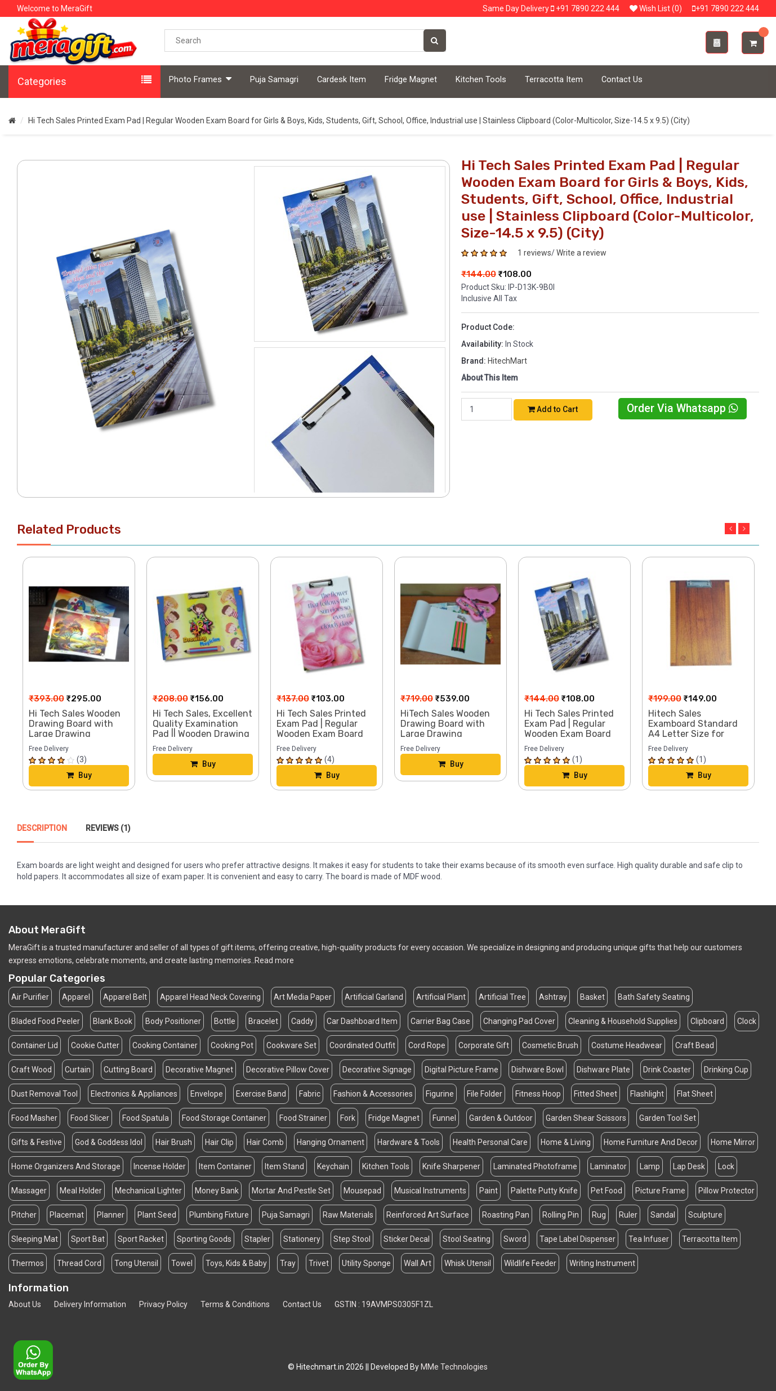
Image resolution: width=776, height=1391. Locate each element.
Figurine (440, 1093)
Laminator (608, 1166)
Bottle (224, 1021)
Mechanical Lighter (148, 1190)
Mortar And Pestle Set (291, 1190)
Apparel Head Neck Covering (210, 996)
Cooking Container (165, 1045)
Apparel (76, 996)
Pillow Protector (726, 1190)
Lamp (650, 1166)
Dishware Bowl (537, 1069)
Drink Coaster (667, 1069)
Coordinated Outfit (362, 1045)
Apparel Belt (125, 996)
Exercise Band (261, 1093)
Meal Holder (81, 1190)
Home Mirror (733, 1142)
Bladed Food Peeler (45, 1021)
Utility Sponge (366, 1263)
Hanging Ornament (330, 1142)
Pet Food (606, 1190)
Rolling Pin (560, 1214)
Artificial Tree (502, 996)
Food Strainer (303, 1117)
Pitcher (24, 1214)
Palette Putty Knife (544, 1190)
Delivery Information (90, 1304)
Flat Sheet (695, 1093)
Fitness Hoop (538, 1093)
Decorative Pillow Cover (287, 1069)
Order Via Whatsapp (682, 408)
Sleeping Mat (34, 1239)
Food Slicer (89, 1117)
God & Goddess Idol (108, 1142)
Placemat (67, 1214)
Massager (29, 1190)
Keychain (333, 1166)
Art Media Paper (303, 996)
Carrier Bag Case (440, 1021)
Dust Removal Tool (44, 1093)
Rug (599, 1214)
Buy (79, 775)
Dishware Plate (603, 1069)
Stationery (301, 1239)
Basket (592, 996)
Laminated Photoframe (535, 1166)
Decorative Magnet (199, 1069)
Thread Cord (79, 1263)
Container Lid (34, 1045)
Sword (515, 1239)
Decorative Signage (377, 1069)
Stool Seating (466, 1239)
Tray (288, 1263)
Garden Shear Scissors (586, 1117)
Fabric (309, 1093)
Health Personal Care (490, 1142)
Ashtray (553, 996)
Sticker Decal (406, 1239)
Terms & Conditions (235, 1304)
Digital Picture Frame (461, 1069)
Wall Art (417, 1263)
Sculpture (705, 1214)
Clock (746, 1021)
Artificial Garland (374, 996)
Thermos (27, 1263)
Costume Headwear (626, 1045)
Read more (274, 960)
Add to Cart (553, 409)
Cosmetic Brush (550, 1045)
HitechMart (507, 360)
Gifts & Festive (36, 1142)
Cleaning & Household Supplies (622, 1021)
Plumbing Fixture (219, 1214)
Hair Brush (173, 1142)
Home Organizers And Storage (66, 1166)
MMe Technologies (454, 1366)
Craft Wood (31, 1069)
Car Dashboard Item (362, 1021)
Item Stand (284, 1166)
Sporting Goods (204, 1239)
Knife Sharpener (451, 1166)
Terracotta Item (554, 79)
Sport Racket (141, 1239)
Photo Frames (200, 79)
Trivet (319, 1263)
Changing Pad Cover (519, 1021)
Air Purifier (30, 996)
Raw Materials (348, 1214)
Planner (110, 1214)
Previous (730, 528)
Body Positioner (173, 1021)
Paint (488, 1190)
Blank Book (112, 1021)
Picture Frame (660, 1190)
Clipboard (707, 1021)
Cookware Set (291, 1045)
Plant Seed (156, 1214)
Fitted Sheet (595, 1093)
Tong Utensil (136, 1263)
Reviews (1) (108, 828)
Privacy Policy (163, 1304)
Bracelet (263, 1021)
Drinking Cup (726, 1069)
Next (744, 528)
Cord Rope (426, 1045)
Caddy (302, 1021)
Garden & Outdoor (501, 1117)
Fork (347, 1117)
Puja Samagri (274, 79)
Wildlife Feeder (530, 1263)
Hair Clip (219, 1142)
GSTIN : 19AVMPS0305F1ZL (384, 1304)
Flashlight (647, 1093)
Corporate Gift (483, 1045)
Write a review (581, 252)
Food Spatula (145, 1117)
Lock (726, 1166)
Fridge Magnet (411, 79)
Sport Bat (88, 1239)
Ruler (628, 1214)
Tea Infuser (648, 1239)
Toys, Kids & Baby (236, 1263)
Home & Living (566, 1142)
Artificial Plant (441, 996)
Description (42, 828)
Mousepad (362, 1190)
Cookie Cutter (95, 1045)
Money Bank (217, 1190)
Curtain (78, 1069)
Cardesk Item (341, 79)
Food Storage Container (224, 1117)
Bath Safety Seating (654, 996)
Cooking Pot (232, 1045)
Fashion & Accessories (373, 1093)
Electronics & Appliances (134, 1093)
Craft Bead (694, 1045)
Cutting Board (128, 1069)
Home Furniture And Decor (651, 1142)
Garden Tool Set (667, 1117)
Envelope (206, 1093)
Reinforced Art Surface (427, 1214)
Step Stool (352, 1239)
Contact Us (622, 79)
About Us (24, 1304)
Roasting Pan (505, 1214)
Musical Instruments (430, 1190)
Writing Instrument (602, 1263)
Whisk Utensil (467, 1263)
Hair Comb (265, 1142)
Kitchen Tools (481, 79)
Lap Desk (689, 1166)
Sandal (662, 1214)
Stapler (257, 1239)
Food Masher (34, 1117)
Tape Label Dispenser (577, 1239)
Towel (182, 1263)
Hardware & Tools (408, 1142)
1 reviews (534, 252)
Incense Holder (159, 1166)
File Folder (484, 1093)
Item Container (225, 1166)
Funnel (444, 1117)
